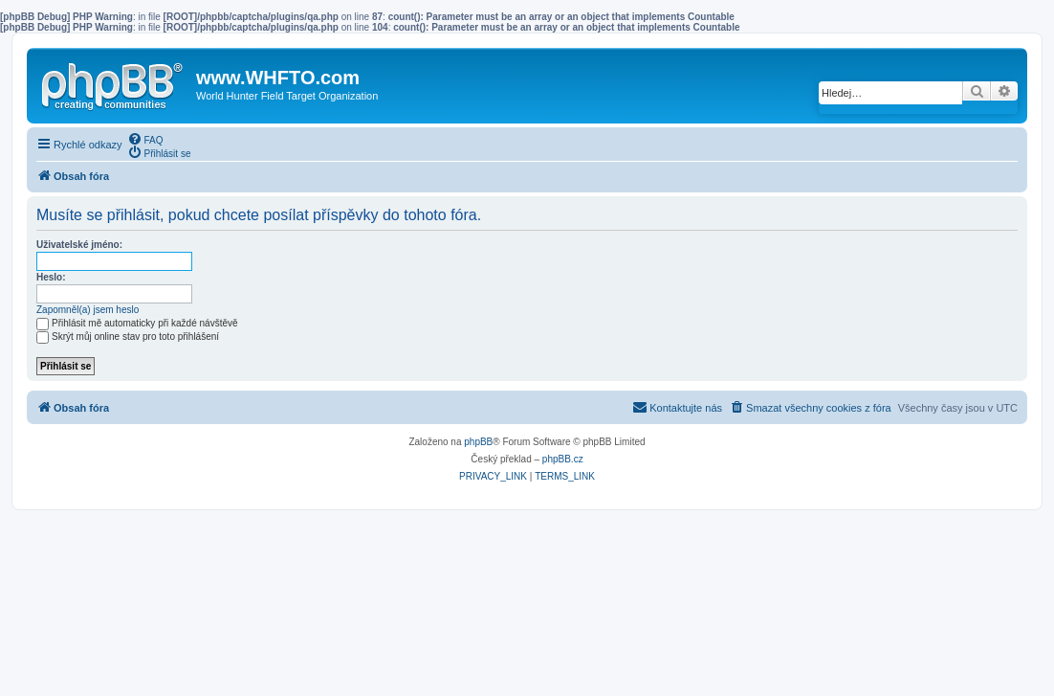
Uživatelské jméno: (79, 244)
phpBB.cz (562, 459)
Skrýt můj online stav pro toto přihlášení (127, 336)
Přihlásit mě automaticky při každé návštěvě (137, 323)
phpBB (478, 442)
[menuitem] (145, 139)
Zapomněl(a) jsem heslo (87, 309)
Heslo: (51, 277)
